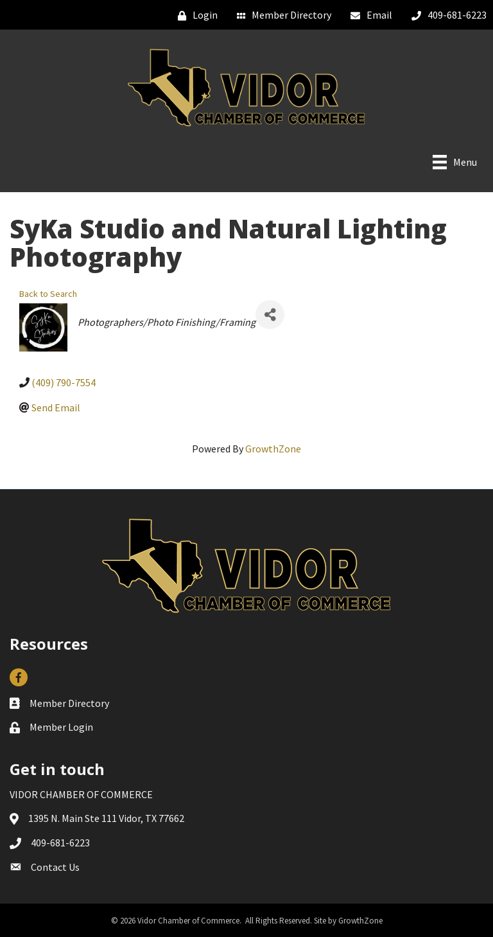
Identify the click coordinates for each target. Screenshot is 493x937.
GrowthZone (273, 448)
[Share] (269, 314)
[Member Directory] (280, 15)
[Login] (194, 15)
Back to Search (48, 293)
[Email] (368, 15)
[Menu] (454, 161)
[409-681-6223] (446, 15)
